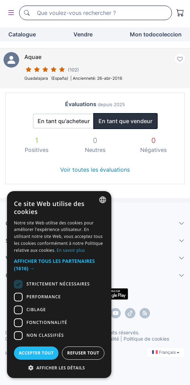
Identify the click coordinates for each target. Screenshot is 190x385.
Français (165, 352)
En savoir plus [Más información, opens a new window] (71, 250)
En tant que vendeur (125, 121)
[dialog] (59, 284)
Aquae (32, 56)
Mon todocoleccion (156, 34)
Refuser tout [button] (83, 353)
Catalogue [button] (22, 34)
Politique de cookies (146, 339)
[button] (59, 264)
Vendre (83, 34)
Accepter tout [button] (36, 353)
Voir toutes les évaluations (95, 169)
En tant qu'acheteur (64, 121)
